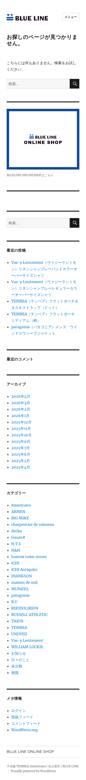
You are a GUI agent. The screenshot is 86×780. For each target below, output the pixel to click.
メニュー (70, 17)
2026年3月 (20, 402)
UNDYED (19, 634)
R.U (14, 601)
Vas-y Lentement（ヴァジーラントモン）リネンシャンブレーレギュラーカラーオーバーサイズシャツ (44, 288)
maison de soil (24, 582)
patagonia (20, 595)
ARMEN (18, 511)
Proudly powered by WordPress (33, 771)
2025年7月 (20, 448)
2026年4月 (20, 396)
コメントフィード (26, 723)
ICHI (15, 563)
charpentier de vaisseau (32, 524)
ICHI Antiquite (24, 569)
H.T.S (16, 543)
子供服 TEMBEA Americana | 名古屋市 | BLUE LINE (42, 766)
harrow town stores (29, 556)
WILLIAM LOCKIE (27, 647)
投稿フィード (22, 717)
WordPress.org (24, 730)
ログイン (18, 710)
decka (16, 531)
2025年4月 (20, 467)
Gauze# (18, 537)
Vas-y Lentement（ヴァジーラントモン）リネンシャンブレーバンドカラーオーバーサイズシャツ (44, 269)
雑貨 (15, 672)
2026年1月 (20, 415)
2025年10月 (21, 435)
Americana (21, 505)
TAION (17, 621)
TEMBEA (19, 627)
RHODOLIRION (24, 608)
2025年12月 (21, 422)
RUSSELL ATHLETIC (29, 614)
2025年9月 (20, 441)
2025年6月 (20, 454)
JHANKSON (21, 576)
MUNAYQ (19, 589)
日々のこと (20, 659)
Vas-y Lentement (27, 640)
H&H (15, 550)
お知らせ (18, 653)
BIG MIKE (20, 518)
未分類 (16, 666)
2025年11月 (21, 428)
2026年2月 (20, 409)
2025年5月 (20, 460)
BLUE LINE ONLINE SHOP (30, 751)
